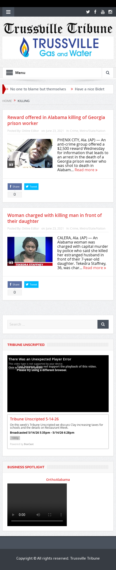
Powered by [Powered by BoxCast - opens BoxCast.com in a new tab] (22, 444)
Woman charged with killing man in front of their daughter (54, 218)
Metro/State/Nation (92, 131)
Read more (86, 169)
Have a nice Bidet (89, 89)
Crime (74, 131)
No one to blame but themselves (38, 89)
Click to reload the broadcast (26, 367)
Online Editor (30, 131)
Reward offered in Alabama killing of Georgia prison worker (56, 120)
